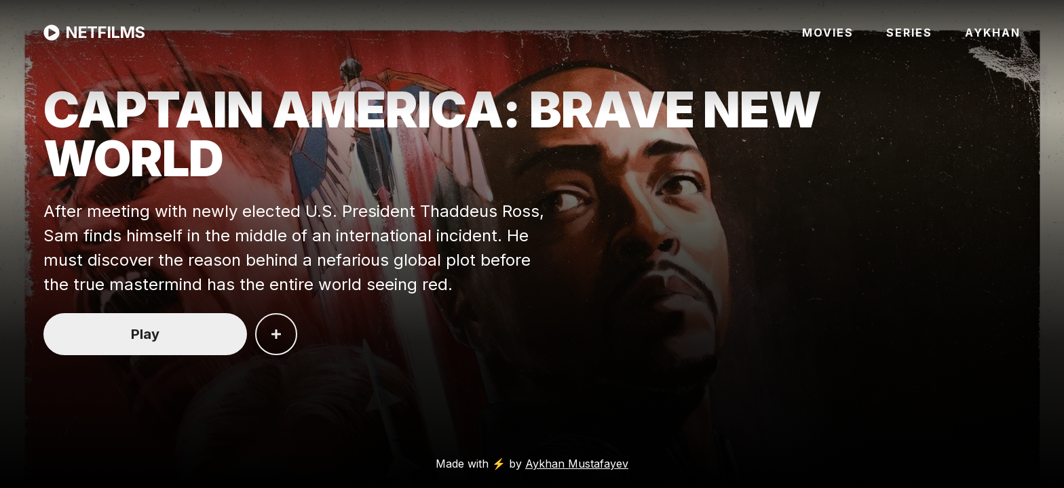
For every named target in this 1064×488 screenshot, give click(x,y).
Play (145, 334)
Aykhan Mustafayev (576, 463)
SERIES (909, 32)
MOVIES (828, 32)
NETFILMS (94, 32)
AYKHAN (993, 32)
